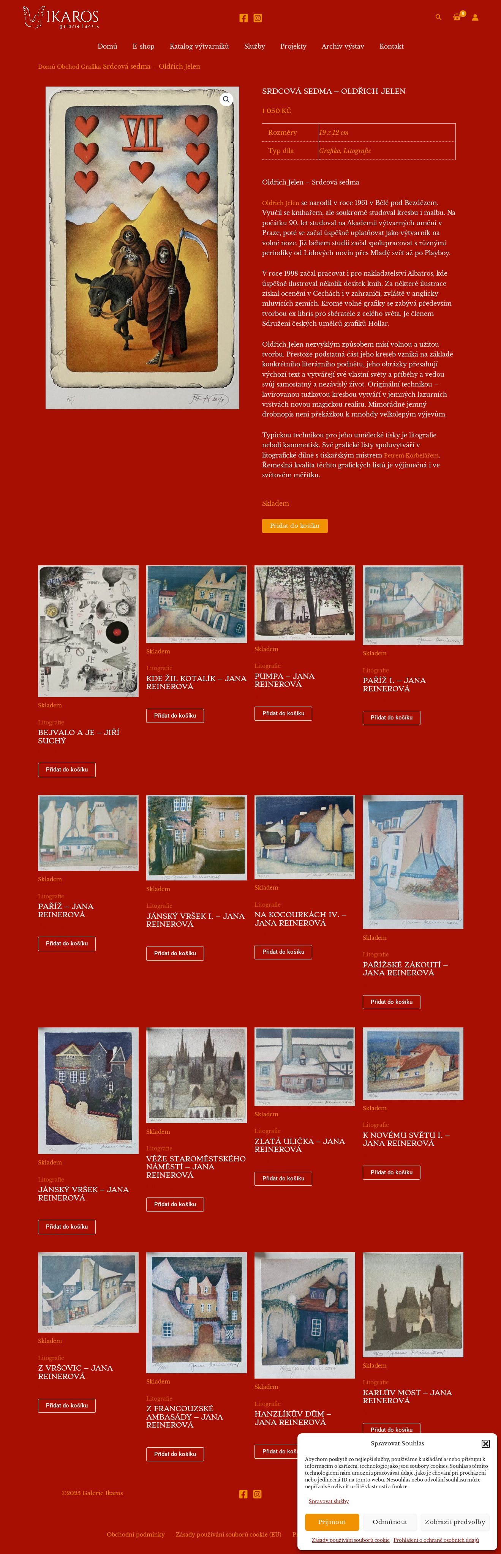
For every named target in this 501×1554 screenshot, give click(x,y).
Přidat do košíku (297, 526)
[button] (486, 1444)
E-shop (150, 46)
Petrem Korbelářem (411, 455)
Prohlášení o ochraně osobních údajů (436, 1540)
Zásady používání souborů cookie (351, 1540)
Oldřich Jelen (280, 203)
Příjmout (332, 1522)
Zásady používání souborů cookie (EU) (228, 1535)
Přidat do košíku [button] (68, 771)
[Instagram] (257, 18)
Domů (116, 46)
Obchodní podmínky (141, 1535)
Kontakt (382, 46)
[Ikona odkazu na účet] (475, 17)
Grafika (91, 66)
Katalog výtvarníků (202, 46)
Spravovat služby (329, 1501)
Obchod (68, 66)
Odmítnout (390, 1522)
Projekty (290, 46)
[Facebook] (243, 18)
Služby (254, 46)
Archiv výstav (337, 46)
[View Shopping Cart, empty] (457, 17)
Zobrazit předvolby (455, 1522)
